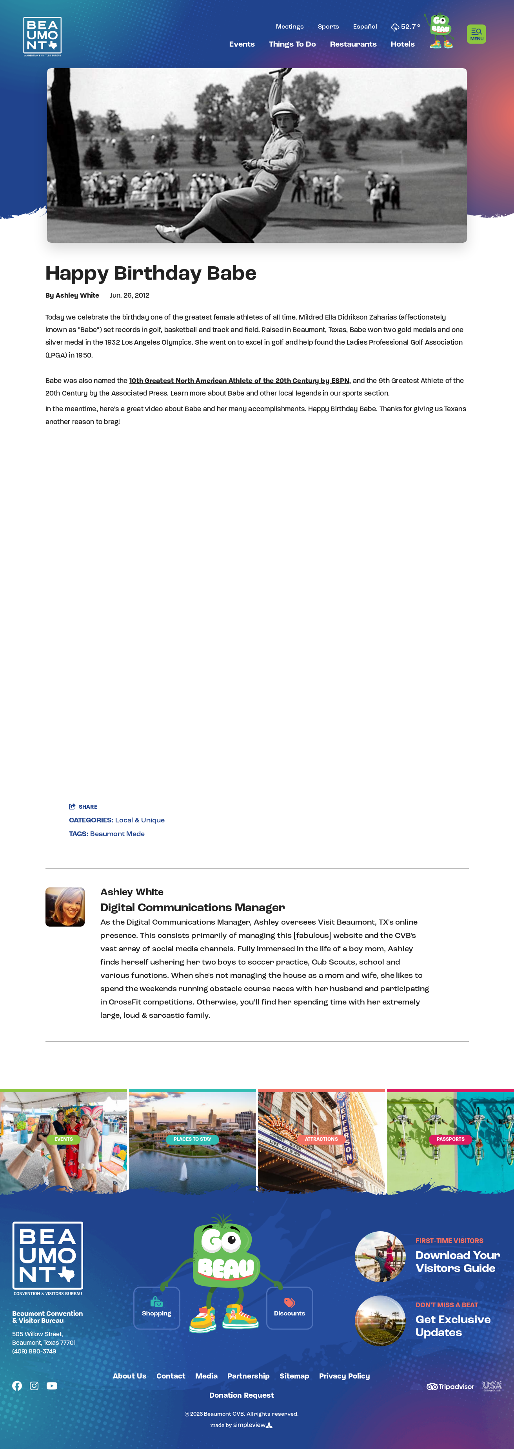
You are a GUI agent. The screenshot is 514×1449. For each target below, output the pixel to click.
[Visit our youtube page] (51, 1387)
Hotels (403, 45)
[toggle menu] (479, 34)
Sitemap (294, 1376)
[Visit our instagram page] (34, 1387)
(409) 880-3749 (34, 1352)
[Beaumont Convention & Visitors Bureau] (42, 36)
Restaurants (353, 45)
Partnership (248, 1376)
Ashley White (77, 296)
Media (206, 1376)
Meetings (290, 27)
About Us (130, 1376)
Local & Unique (140, 820)
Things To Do (292, 45)
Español (365, 27)
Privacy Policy (344, 1376)
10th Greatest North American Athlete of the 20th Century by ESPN (239, 381)
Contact (170, 1376)
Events (242, 45)
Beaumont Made (117, 834)
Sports (328, 27)
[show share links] (83, 807)
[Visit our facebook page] (17, 1387)
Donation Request (241, 1396)
